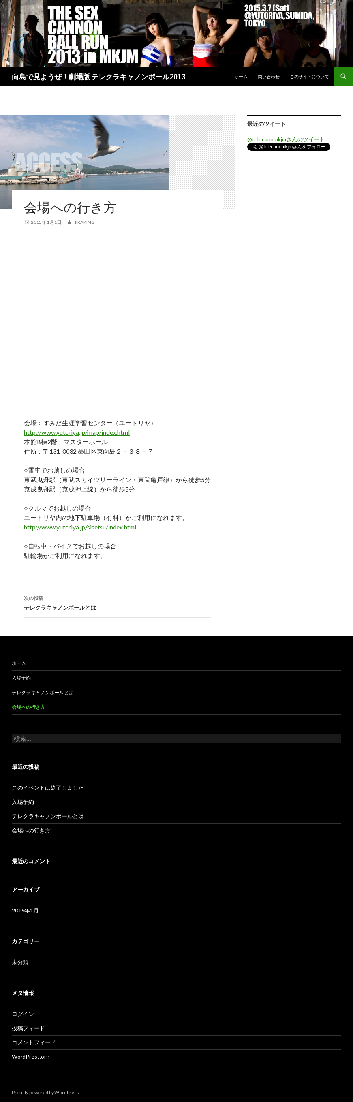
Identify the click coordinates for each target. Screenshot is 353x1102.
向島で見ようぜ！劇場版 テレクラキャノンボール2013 (98, 76)
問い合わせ (269, 76)
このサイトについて (309, 76)
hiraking (84, 222)
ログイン (23, 1013)
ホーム (241, 76)
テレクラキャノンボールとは (117, 602)
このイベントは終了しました (48, 787)
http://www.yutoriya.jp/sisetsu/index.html (80, 527)
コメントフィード (34, 1042)
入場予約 (21, 678)
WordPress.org (30, 1056)
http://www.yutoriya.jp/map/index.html (77, 432)
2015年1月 (25, 910)
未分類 (20, 962)
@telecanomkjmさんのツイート (286, 139)
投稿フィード (28, 1028)
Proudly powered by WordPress (45, 1092)
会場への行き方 (28, 707)
